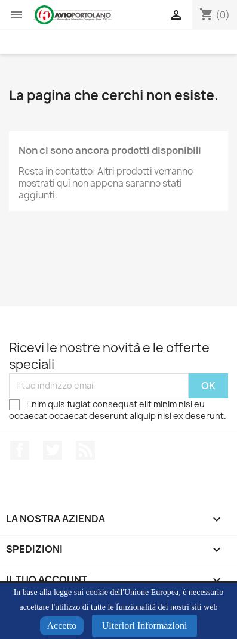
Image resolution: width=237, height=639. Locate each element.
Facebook (19, 450)
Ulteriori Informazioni (144, 626)
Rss (85, 450)
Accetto (62, 626)
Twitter (52, 450)
